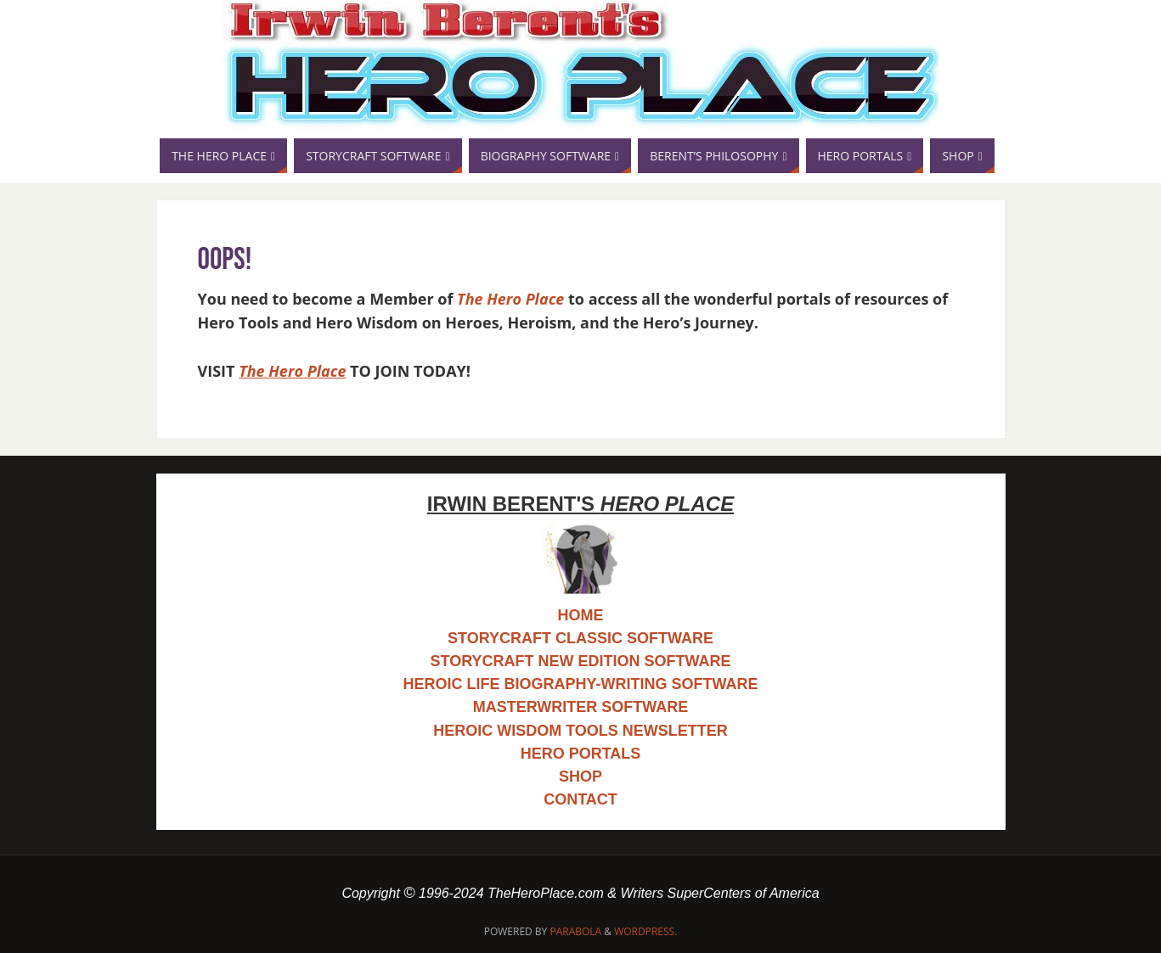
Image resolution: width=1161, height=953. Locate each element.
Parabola (575, 931)
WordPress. (645, 931)
